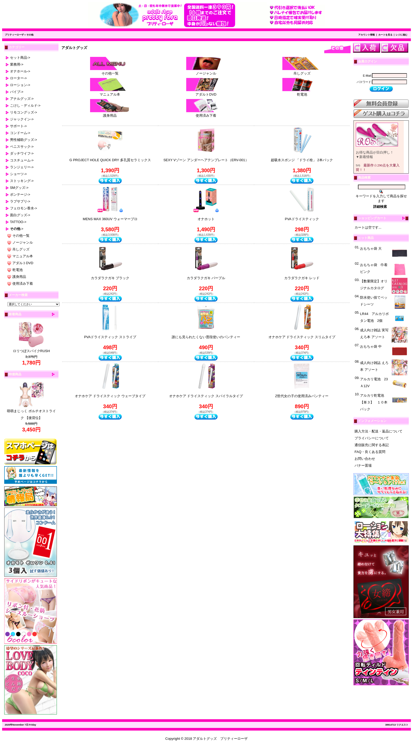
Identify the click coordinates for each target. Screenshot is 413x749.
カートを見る (385, 34)
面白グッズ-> (20, 215)
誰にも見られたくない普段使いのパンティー (206, 337)
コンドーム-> (20, 133)
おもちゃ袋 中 (371, 346)
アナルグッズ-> (22, 99)
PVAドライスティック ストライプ (110, 337)
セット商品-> (20, 58)
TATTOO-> (18, 222)
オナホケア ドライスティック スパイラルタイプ (206, 396)
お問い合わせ (365, 459)
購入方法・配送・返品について (378, 431)
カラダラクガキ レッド (301, 278)
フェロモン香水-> (23, 208)
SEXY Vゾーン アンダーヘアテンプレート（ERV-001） (205, 160)
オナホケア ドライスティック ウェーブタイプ (110, 396)
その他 (29, 34)
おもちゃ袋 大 (371, 248)
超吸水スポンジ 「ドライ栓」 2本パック (302, 160)
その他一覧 (21, 236)
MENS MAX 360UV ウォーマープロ (110, 219)
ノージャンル (22, 242)
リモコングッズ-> (23, 112)
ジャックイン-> (22, 119)
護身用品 (19, 277)
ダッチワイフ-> (22, 153)
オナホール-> (20, 71)
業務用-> (16, 64)
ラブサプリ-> (20, 201)
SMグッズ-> (19, 188)
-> (16, 229)
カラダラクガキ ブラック (110, 278)
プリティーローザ (14, 34)
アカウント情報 (366, 34)
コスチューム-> (22, 160)
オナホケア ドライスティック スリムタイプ (301, 337)
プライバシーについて (372, 438)
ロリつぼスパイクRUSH (31, 351)
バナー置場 (363, 465)
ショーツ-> (18, 174)
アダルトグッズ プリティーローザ (220, 739)
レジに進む (401, 34)
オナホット (206, 219)
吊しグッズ (21, 249)
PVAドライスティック (302, 219)
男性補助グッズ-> (23, 140)
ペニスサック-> (22, 147)
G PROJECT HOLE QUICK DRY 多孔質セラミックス (110, 160)
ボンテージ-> (20, 194)
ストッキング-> (22, 181)
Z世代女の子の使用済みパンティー (302, 396)
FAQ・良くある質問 (370, 452)
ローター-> (18, 78)
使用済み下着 (22, 283)
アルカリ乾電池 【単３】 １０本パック (373, 402)
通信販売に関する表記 (372, 445)
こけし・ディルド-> (25, 105)
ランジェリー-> (22, 167)
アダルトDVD (22, 263)
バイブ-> (16, 92)
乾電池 (17, 270)
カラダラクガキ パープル (206, 278)
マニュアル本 (22, 256)
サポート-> (18, 126)
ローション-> (20, 85)
